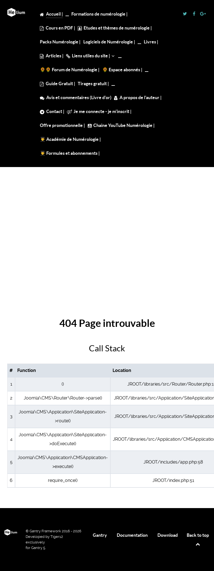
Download (167, 535)
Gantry (100, 535)
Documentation (132, 535)
